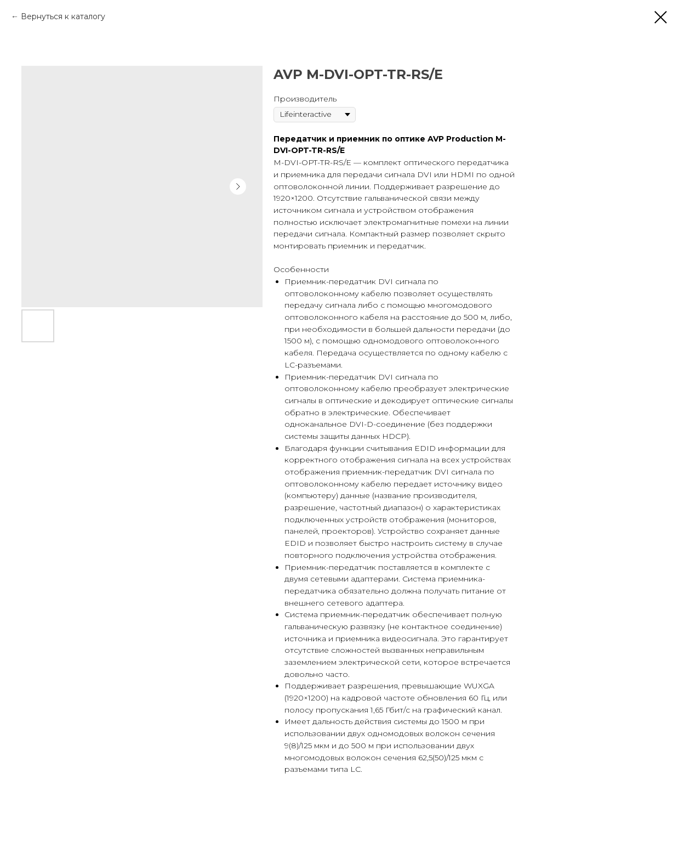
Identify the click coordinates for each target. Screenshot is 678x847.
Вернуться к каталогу (63, 16)
